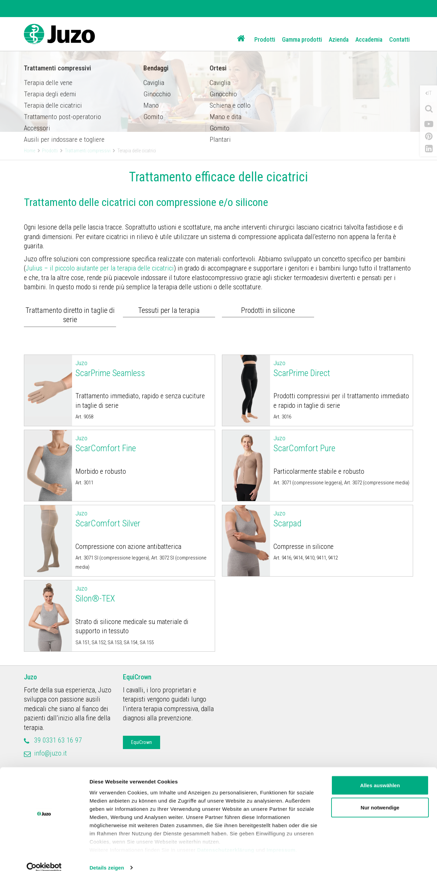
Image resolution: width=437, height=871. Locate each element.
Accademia (368, 39)
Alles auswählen (380, 775)
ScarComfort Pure (341, 443)
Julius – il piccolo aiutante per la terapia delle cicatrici (100, 268)
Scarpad (341, 518)
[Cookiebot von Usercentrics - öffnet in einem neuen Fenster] (44, 858)
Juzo (30, 677)
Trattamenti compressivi (88, 150)
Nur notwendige (380, 798)
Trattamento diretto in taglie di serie (70, 315)
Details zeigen (106, 857)
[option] (218, 66)
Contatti (399, 39)
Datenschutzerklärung (225, 839)
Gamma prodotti (302, 39)
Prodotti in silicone (268, 310)
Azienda (339, 39)
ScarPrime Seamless (143, 368)
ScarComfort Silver (143, 518)
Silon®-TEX (143, 594)
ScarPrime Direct (341, 368)
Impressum (281, 839)
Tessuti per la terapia (169, 310)
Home (29, 150)
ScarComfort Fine (143, 443)
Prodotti (264, 39)
